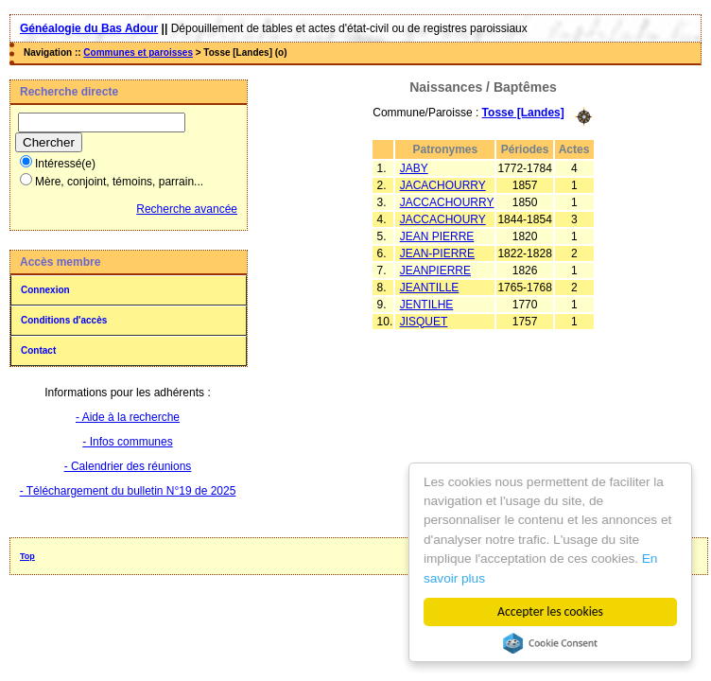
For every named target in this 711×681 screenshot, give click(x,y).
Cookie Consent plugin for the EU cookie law (550, 643)
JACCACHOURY (443, 219)
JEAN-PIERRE (437, 253)
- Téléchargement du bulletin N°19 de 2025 (128, 491)
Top (27, 556)
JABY (414, 168)
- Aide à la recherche (128, 417)
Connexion (45, 290)
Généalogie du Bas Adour (89, 28)
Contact (38, 350)
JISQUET (424, 321)
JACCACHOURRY (447, 202)
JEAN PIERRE (437, 236)
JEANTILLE (430, 287)
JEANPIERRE (435, 270)
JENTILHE (427, 304)
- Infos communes (127, 441)
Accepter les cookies (550, 611)
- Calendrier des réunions (128, 466)
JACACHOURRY (443, 185)
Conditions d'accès (64, 320)
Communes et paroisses (138, 52)
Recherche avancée (186, 209)
